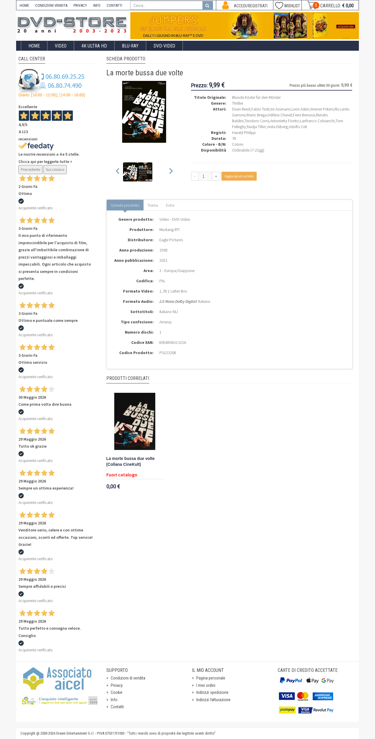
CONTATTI (114, 5)
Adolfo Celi (298, 126)
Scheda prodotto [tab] (125, 205)
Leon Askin (300, 109)
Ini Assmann (280, 109)
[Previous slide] (118, 172)
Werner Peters (321, 109)
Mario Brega (257, 115)
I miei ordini (205, 685)
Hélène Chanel (280, 115)
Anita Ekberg (277, 126)
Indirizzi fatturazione (213, 699)
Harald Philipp (244, 132)
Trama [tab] (153, 205)
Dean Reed (241, 109)
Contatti (117, 706)
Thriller (237, 103)
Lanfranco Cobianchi (317, 120)
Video (61, 46)
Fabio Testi (260, 109)
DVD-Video (164, 46)
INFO (96, 5)
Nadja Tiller (256, 126)
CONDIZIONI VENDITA (51, 5)
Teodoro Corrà (257, 120)
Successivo (55, 169)
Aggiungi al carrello (239, 176)
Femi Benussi (304, 115)
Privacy (117, 685)
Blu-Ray (130, 46)
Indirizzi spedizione (212, 692)
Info (114, 699)
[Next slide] (171, 172)
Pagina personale (210, 678)
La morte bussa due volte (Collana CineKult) (130, 461)
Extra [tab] (170, 205)
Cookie (116, 692)
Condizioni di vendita (128, 678)
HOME (24, 5)
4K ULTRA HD (94, 46)
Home (34, 46)
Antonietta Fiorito (284, 120)
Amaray (165, 322)
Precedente (30, 169)
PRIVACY (80, 5)
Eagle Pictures (171, 239)
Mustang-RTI (169, 229)
